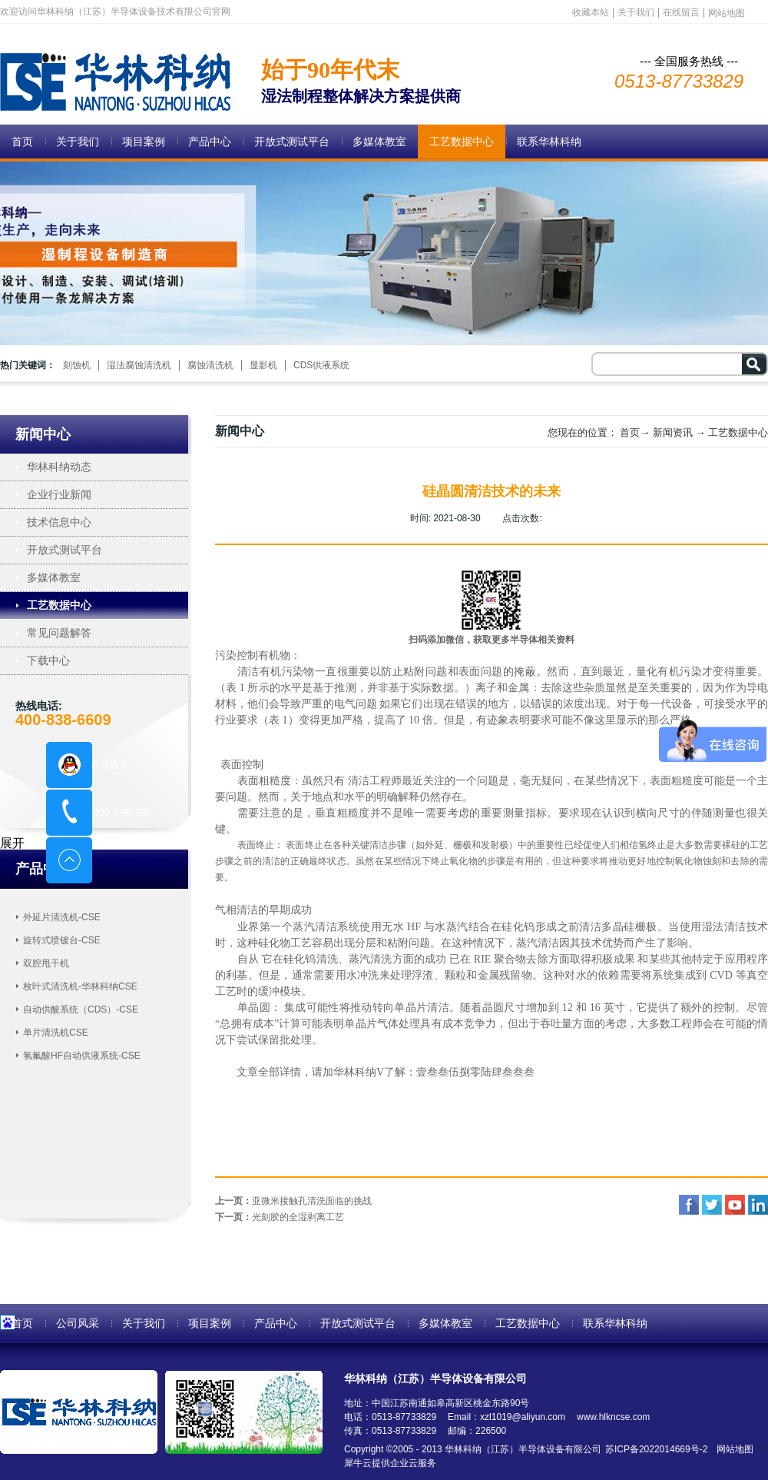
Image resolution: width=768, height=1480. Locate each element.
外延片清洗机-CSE (62, 917)
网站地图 (732, 1449)
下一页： (279, 1217)
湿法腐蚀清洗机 (139, 365)
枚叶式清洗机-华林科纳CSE (80, 986)
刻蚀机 (77, 365)
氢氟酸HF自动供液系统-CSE (82, 1055)
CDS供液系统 (321, 365)
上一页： (293, 1201)
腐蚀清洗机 (210, 365)
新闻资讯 (673, 432)
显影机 (263, 365)
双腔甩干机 (46, 963)
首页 (22, 141)
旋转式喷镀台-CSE (62, 940)
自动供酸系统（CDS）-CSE (80, 1009)
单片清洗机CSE (55, 1032)
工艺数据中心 (738, 432)
